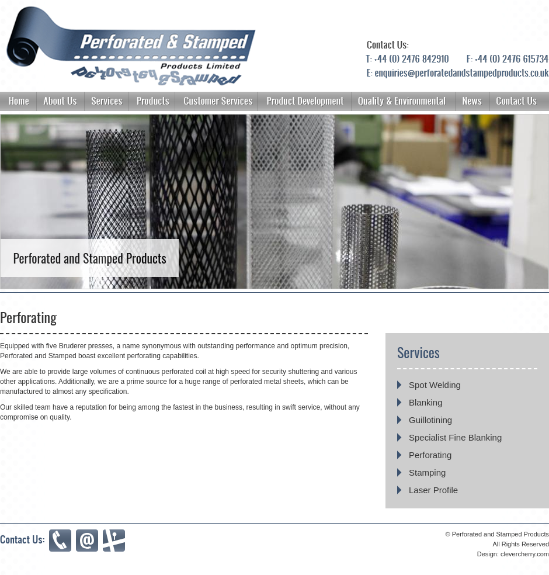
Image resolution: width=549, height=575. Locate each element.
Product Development (304, 101)
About (404, 101)
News (472, 101)
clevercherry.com (525, 553)
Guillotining (430, 420)
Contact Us (519, 101)
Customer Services (216, 101)
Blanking (426, 402)
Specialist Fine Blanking (455, 437)
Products (151, 101)
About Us (60, 101)
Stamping (427, 472)
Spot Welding (435, 385)
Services (106, 101)
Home (18, 101)
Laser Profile (433, 490)
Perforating (430, 455)
